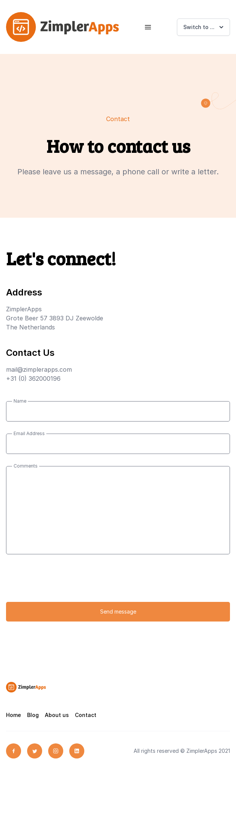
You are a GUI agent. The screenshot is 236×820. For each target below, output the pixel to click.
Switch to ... (204, 27)
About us (57, 715)
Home (13, 715)
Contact (85, 715)
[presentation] (63, 581)
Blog (33, 715)
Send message (118, 611)
